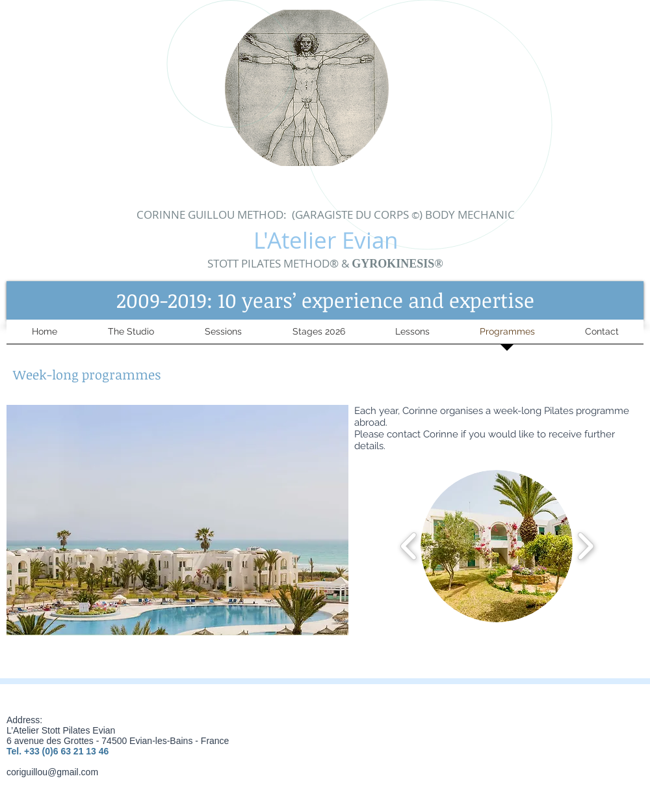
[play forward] (585, 546)
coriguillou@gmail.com (52, 772)
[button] (325, 300)
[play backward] (409, 546)
